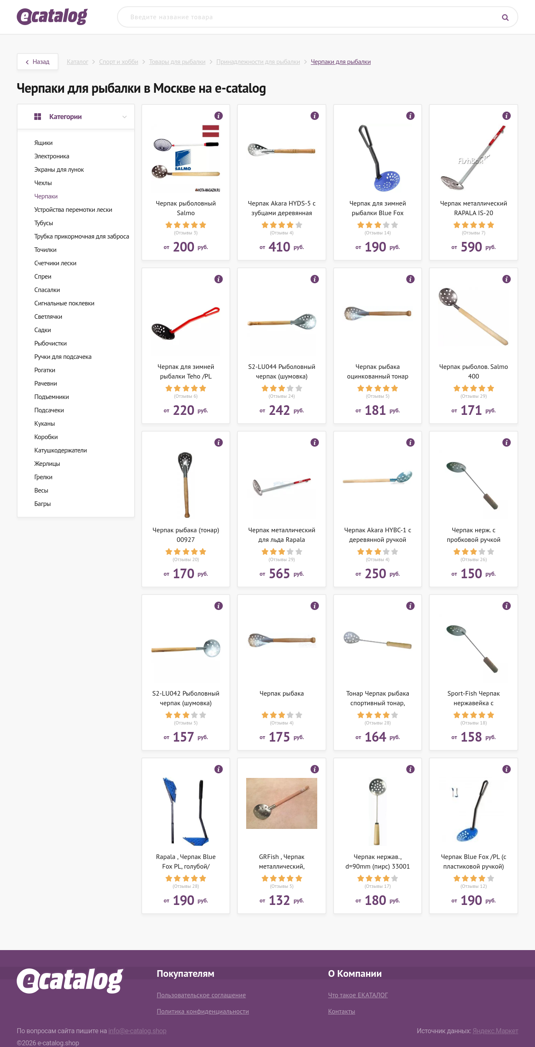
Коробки (46, 436)
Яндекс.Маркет (495, 1031)
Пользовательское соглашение (201, 995)
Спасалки (47, 289)
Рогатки (44, 370)
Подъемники (51, 396)
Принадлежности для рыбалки (258, 61)
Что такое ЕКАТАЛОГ (358, 995)
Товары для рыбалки (177, 61)
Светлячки (48, 316)
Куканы (44, 423)
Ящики (43, 142)
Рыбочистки (50, 343)
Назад (37, 61)
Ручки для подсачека (63, 356)
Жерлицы (47, 463)
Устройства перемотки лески (73, 209)
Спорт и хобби (118, 61)
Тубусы (43, 223)
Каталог (77, 61)
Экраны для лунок (59, 169)
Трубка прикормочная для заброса (81, 236)
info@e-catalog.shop (137, 1031)
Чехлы (43, 182)
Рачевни (45, 383)
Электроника (51, 156)
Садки (42, 329)
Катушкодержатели (60, 450)
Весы (41, 490)
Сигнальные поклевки (64, 303)
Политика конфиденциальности (203, 1011)
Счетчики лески (55, 263)
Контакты (341, 1011)
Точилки (45, 249)
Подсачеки (49, 410)
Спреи (42, 276)
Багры (42, 503)
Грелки (43, 477)
